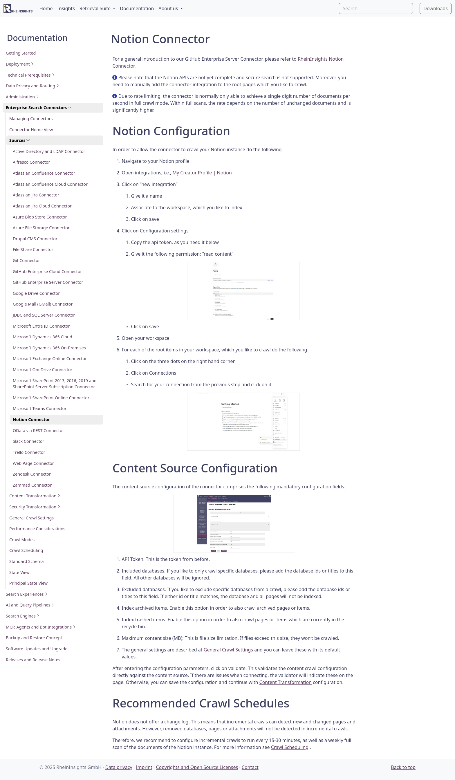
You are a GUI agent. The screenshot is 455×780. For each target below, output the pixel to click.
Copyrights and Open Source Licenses (197, 767)
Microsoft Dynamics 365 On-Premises (49, 348)
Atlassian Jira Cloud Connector (42, 206)
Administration (22, 97)
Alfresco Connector (31, 162)
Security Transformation (34, 507)
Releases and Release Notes (33, 659)
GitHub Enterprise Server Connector (48, 282)
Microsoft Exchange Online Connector (50, 358)
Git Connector (26, 260)
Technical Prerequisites (30, 75)
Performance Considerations (37, 528)
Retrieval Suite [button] (96, 8)
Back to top (403, 767)
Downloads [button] (435, 8)
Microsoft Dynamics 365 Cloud (42, 337)
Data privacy (118, 767)
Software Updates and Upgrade (36, 648)
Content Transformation (34, 496)
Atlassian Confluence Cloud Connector (50, 184)
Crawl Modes (22, 539)
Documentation (137, 8)
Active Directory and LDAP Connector (49, 151)
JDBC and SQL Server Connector (44, 315)
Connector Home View (31, 129)
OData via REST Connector (38, 430)
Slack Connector (28, 441)
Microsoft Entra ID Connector (41, 326)
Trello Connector (29, 452)
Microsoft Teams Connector (39, 408)
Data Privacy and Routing (32, 86)
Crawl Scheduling (26, 550)
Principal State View (28, 583)
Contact (250, 767)
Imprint (144, 767)
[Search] (376, 8)
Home (46, 8)
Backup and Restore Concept (34, 637)
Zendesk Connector (32, 474)
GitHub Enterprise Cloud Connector (47, 271)
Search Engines (22, 616)
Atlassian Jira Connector (36, 195)
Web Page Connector (33, 463)
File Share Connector (33, 249)
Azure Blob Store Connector (40, 217)
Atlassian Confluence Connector (44, 173)
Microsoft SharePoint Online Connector (51, 397)
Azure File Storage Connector (41, 227)
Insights (66, 8)
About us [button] (168, 8)
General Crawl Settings (31, 518)
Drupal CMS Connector (35, 238)
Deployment (20, 64)
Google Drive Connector (36, 293)
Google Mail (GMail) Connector (43, 304)
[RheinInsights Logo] (17, 8)
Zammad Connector (32, 485)
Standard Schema (26, 561)
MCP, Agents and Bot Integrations (41, 627)
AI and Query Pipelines (30, 605)
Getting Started (21, 53)
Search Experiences (27, 594)
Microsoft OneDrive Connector (43, 369)
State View (19, 572)
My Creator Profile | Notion (202, 172)
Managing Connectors (31, 118)
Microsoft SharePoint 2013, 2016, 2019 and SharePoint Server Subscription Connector (55, 384)
